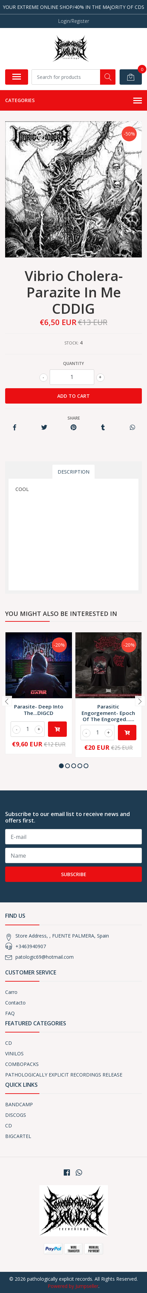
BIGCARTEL (18, 1136)
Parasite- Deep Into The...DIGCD (38, 709)
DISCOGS (15, 1115)
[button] (61, 765)
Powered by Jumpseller (73, 1286)
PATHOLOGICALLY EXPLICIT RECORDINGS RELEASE (63, 1074)
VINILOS (14, 1053)
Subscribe (73, 874)
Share (74, 418)
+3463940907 (30, 946)
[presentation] (7, 701)
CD (8, 1043)
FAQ (10, 1013)
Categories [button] (73, 100)
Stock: (71, 343)
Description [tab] (73, 471)
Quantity (73, 363)
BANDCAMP (19, 1104)
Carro (11, 992)
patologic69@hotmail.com (44, 957)
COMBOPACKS (22, 1064)
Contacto (15, 1002)
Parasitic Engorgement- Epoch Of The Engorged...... (108, 712)
